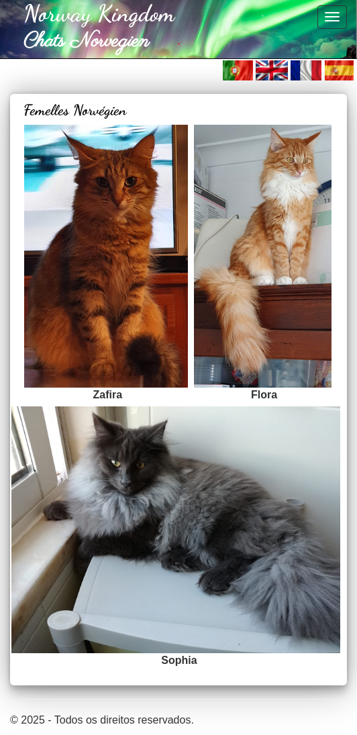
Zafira (108, 394)
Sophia (179, 660)
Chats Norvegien (86, 41)
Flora (264, 394)
